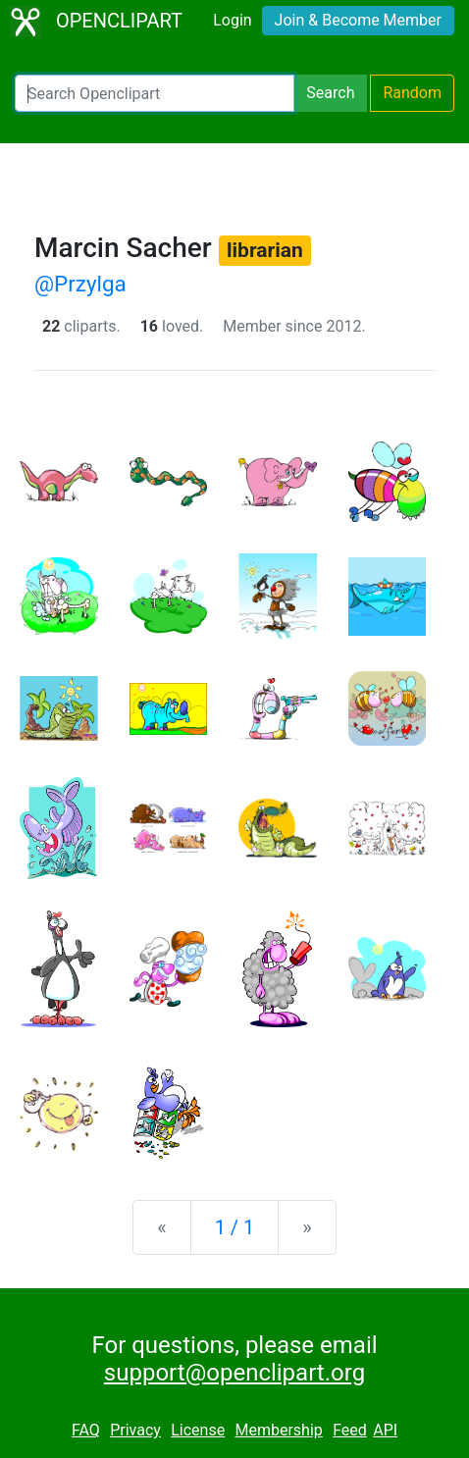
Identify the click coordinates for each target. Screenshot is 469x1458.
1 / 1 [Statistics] (235, 1227)
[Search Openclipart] (154, 93)
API (385, 1430)
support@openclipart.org (234, 1372)
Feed (350, 1430)
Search (330, 92)
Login (232, 20)
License (198, 1430)
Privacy (135, 1430)
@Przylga (80, 283)
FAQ (86, 1430)
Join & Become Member (358, 20)
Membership (278, 1430)
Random (412, 92)
